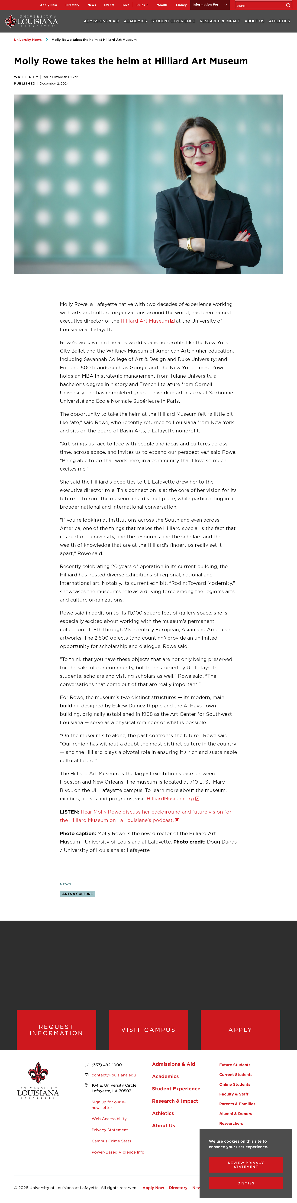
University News (28, 40)
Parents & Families (237, 1103)
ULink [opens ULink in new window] (140, 5)
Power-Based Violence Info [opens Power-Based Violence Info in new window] (118, 1152)
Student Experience (173, 21)
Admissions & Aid (101, 21)
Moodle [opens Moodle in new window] (162, 5)
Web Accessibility (109, 1118)
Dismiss (246, 1183)
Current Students (235, 1074)
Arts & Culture (77, 894)
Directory (72, 5)
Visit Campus (148, 1029)
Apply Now (48, 5)
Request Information (56, 1029)
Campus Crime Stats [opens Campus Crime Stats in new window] (111, 1140)
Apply (240, 1029)
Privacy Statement (110, 1129)
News (92, 5)
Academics (135, 21)
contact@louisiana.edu (114, 1074)
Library (181, 5)
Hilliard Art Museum (145, 321)
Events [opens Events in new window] (109, 5)
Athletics (279, 21)
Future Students (234, 1064)
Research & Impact (220, 21)
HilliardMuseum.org (170, 798)
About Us (254, 21)
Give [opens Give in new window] (126, 5)
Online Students (234, 1084)
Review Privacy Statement (246, 1165)
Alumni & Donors (235, 1113)
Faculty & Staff (234, 1094)
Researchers (231, 1123)
